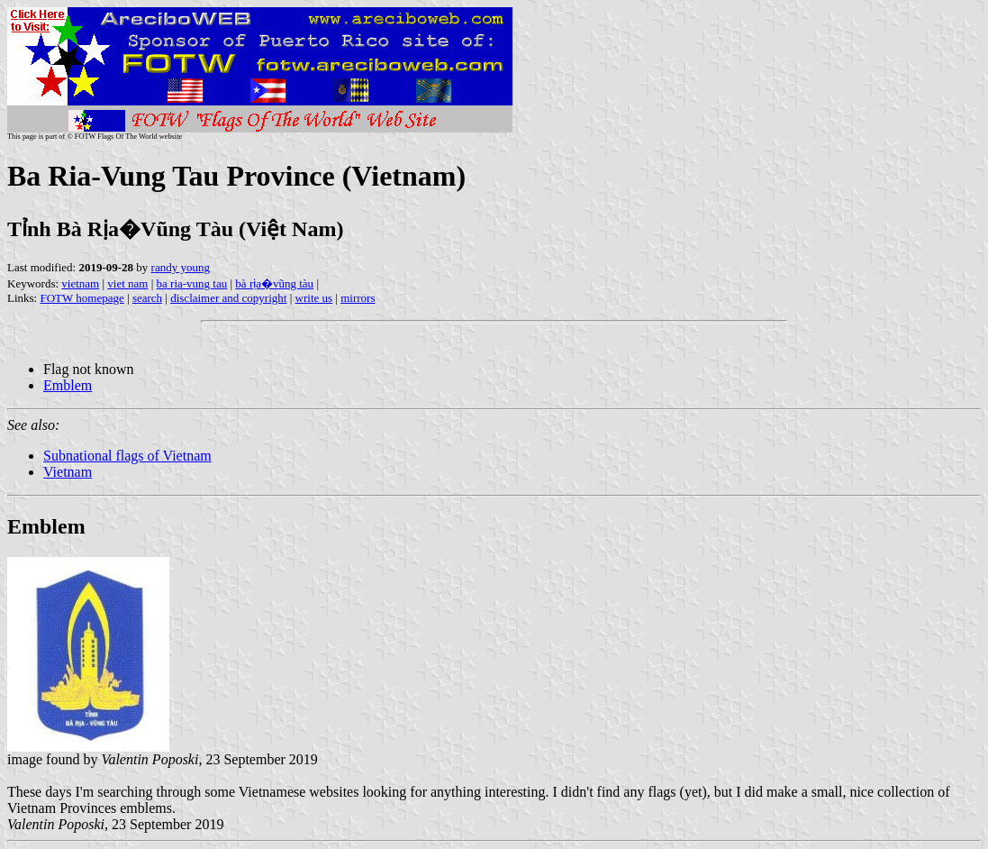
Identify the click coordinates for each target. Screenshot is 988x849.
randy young (180, 267)
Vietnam (67, 471)
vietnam (80, 283)
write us (314, 298)
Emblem (67, 385)
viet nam (127, 283)
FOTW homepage (81, 298)
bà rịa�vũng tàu (274, 283)
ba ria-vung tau (192, 283)
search (147, 298)
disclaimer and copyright (228, 298)
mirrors (357, 298)
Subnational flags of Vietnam (127, 455)
